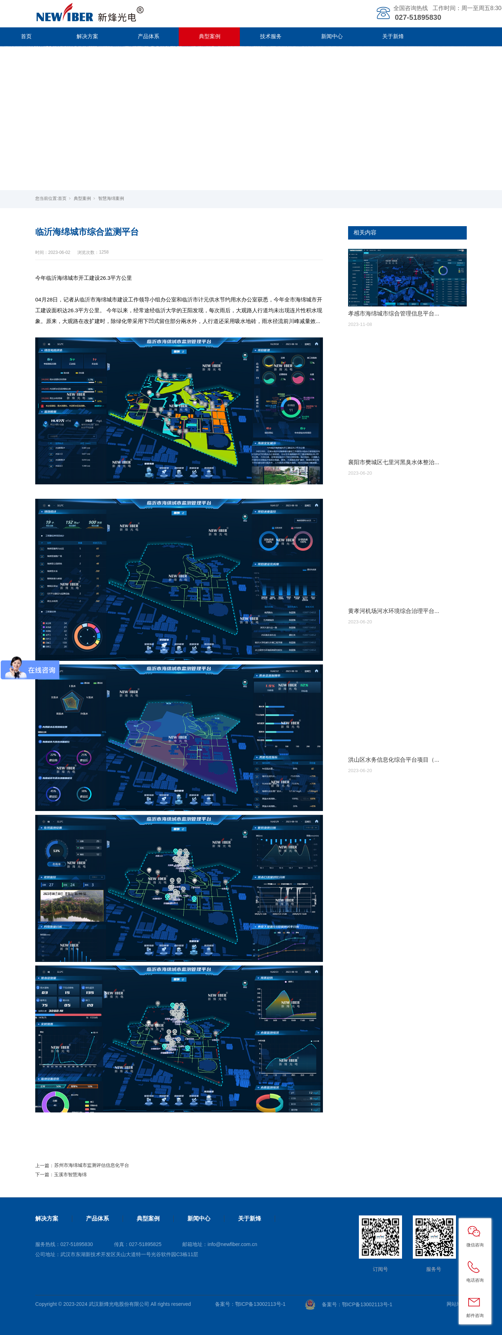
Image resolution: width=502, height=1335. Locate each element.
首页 (62, 198)
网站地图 (457, 1304)
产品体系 (148, 36)
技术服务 (271, 36)
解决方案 (87, 36)
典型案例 (209, 36)
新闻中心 (332, 36)
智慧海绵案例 (111, 198)
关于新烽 (393, 36)
